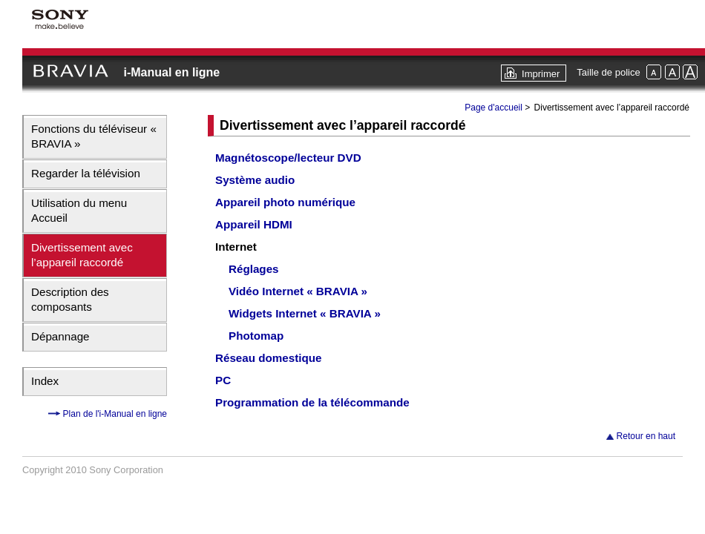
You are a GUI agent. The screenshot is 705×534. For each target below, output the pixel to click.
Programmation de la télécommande (312, 402)
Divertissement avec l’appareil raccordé (82, 254)
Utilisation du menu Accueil (79, 210)
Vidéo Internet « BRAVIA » (298, 291)
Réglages (254, 269)
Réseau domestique (268, 358)
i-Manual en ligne (171, 72)
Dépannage (60, 336)
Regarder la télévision (85, 173)
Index (45, 381)
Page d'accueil (493, 107)
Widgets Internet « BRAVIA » (305, 313)
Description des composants (70, 299)
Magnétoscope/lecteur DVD (288, 157)
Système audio (255, 180)
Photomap (256, 335)
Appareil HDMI (253, 224)
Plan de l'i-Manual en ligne (113, 414)
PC (223, 380)
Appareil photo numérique (285, 202)
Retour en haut (646, 436)
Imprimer (541, 73)
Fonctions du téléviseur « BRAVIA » (94, 136)
